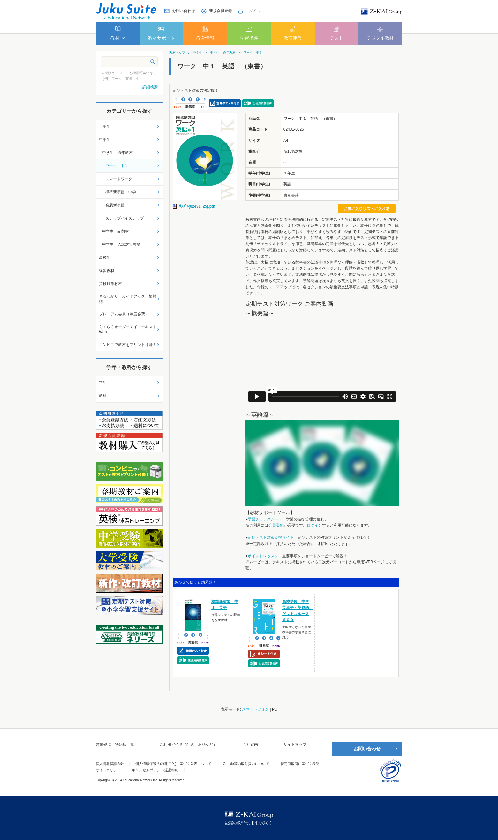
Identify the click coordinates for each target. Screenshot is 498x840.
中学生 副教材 (115, 231)
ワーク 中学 (252, 52)
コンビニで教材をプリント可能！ (127, 345)
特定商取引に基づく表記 (300, 764)
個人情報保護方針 (110, 764)
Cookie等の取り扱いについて (246, 764)
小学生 (104, 126)
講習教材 (106, 270)
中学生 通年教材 (223, 52)
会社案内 (250, 744)
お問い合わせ (367, 748)
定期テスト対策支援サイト (271, 537)
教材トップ (177, 52)
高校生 (104, 257)
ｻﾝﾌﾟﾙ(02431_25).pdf (197, 206)
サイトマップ (294, 744)
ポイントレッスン (263, 556)
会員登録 (276, 525)
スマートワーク (118, 179)
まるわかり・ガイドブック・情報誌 (127, 299)
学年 (103, 382)
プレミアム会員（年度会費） (124, 314)
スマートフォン (255, 709)
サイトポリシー (108, 770)
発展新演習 (114, 205)
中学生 (197, 52)
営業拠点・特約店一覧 (115, 744)
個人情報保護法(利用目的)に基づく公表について (173, 764)
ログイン (314, 525)
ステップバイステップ (124, 218)
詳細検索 (150, 87)
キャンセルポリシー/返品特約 (155, 770)
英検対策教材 (110, 283)
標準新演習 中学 (120, 192)
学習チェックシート (265, 519)
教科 (103, 395)
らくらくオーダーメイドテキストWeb (127, 330)
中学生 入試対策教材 (121, 244)
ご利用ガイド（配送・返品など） (188, 744)
